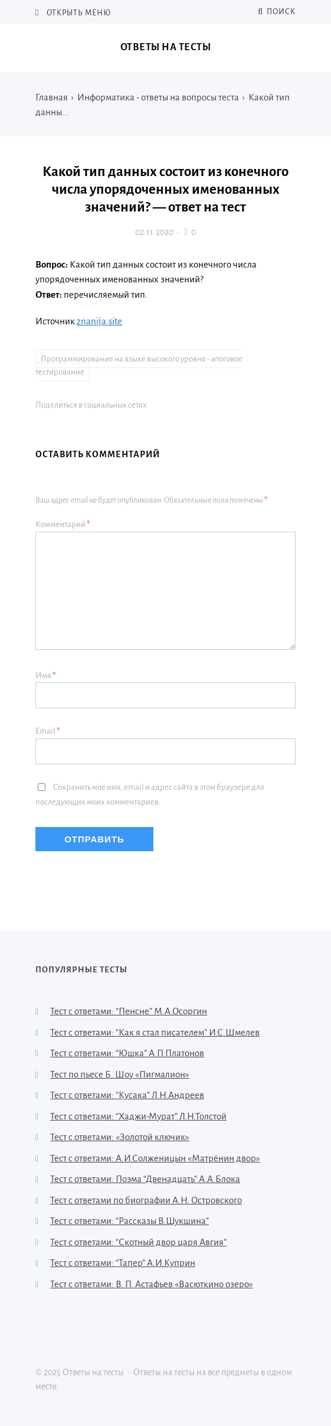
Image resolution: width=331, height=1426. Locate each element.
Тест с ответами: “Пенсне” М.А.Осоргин (128, 1011)
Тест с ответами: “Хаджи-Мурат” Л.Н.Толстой (138, 1116)
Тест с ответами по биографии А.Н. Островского (146, 1200)
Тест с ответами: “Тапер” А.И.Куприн (122, 1263)
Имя (45, 675)
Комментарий (62, 524)
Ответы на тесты (165, 47)
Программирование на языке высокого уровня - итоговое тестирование (138, 365)
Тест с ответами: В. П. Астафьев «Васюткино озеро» (151, 1284)
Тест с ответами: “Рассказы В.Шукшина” (129, 1221)
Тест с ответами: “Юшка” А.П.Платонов (127, 1053)
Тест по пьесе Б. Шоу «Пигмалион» (119, 1074)
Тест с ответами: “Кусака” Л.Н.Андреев (127, 1095)
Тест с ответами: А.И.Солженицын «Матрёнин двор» (155, 1158)
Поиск (277, 12)
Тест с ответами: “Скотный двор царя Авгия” (138, 1242)
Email (47, 731)
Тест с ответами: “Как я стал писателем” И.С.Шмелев (155, 1032)
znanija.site (99, 321)
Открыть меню (78, 13)
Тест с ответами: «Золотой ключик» (119, 1137)
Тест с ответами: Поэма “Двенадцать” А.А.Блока (145, 1179)
